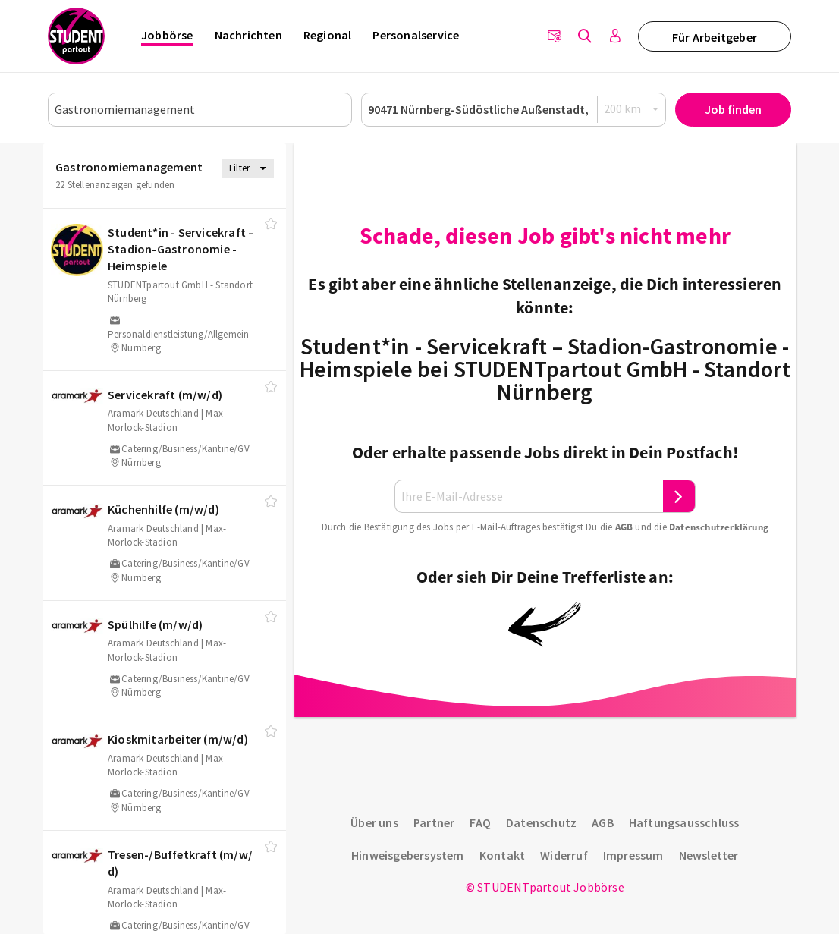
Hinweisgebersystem (407, 855)
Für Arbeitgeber (714, 37)
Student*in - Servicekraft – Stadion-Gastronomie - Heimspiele (181, 249)
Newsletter (709, 855)
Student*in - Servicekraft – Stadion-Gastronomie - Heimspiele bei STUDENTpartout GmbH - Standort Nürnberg (545, 369)
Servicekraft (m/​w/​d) (165, 394)
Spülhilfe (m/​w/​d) (155, 624)
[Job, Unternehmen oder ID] (200, 110)
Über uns (374, 822)
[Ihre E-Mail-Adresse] (528, 497)
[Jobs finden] (585, 36)
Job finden (733, 109)
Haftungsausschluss (684, 822)
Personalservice (415, 34)
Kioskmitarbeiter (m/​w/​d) (178, 739)
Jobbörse (167, 34)
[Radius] (632, 109)
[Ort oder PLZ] (513, 110)
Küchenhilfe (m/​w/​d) (163, 509)
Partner (433, 822)
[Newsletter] (554, 36)
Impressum (633, 855)
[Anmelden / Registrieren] (615, 36)
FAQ (480, 822)
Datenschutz (541, 822)
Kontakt (502, 855)
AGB (624, 526)
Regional (327, 34)
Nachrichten (248, 34)
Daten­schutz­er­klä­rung (718, 526)
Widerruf (564, 855)
